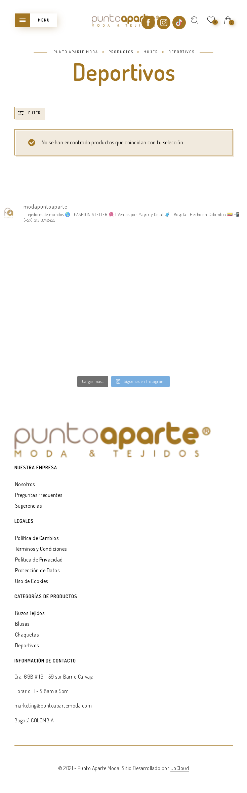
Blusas (22, 623)
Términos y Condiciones (41, 548)
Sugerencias (28, 505)
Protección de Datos (37, 570)
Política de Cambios (37, 538)
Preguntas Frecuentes (39, 495)
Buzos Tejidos (30, 613)
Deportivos (27, 645)
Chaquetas (27, 634)
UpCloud (179, 768)
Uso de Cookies (31, 581)
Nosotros (25, 484)
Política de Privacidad (39, 559)
